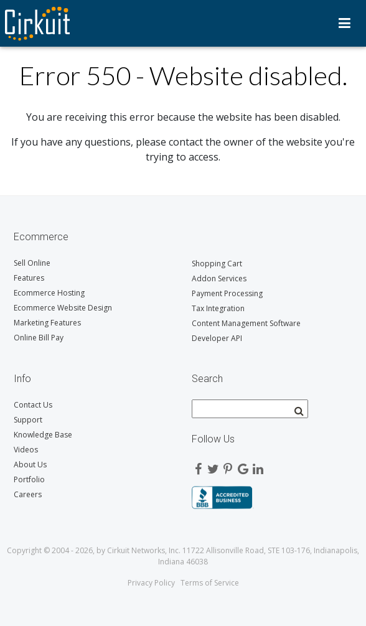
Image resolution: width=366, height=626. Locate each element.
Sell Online (32, 263)
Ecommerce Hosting (49, 292)
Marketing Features (47, 322)
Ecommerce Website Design (63, 307)
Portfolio (29, 479)
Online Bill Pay (38, 337)
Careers (28, 494)
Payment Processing (227, 293)
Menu (344, 23)
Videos (26, 449)
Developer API (217, 338)
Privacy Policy (151, 582)
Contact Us (33, 404)
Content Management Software (246, 323)
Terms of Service (210, 582)
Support (28, 419)
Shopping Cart (217, 263)
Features (29, 278)
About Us (30, 464)
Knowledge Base (43, 434)
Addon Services (219, 278)
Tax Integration (218, 308)
